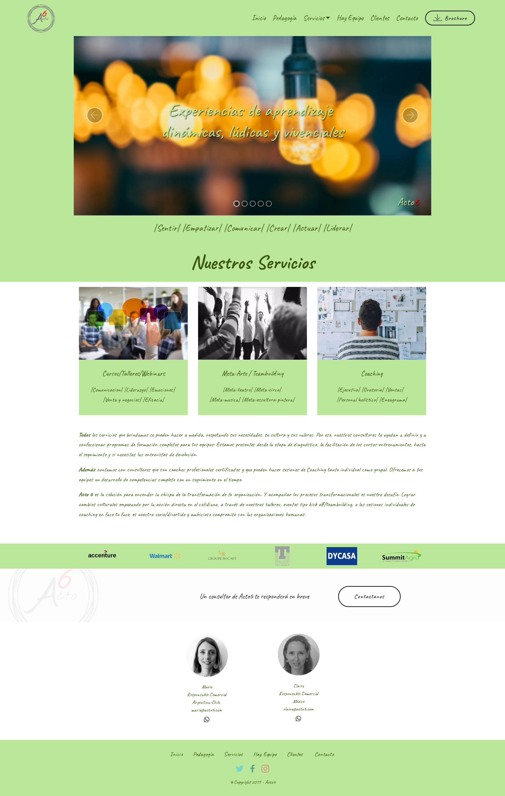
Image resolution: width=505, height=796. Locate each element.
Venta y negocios (122, 399)
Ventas (394, 389)
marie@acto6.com (206, 710)
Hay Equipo (350, 18)
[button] (95, 115)
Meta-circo (267, 389)
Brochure (450, 18)
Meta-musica (224, 399)
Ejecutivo (348, 389)
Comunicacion (106, 389)
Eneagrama (393, 399)
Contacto (407, 18)
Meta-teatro (237, 389)
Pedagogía (284, 18)
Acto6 (270, 782)
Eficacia (153, 399)
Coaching (372, 373)
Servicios (313, 18)
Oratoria (372, 389)
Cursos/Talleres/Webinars (133, 373)
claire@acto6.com (298, 709)
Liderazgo (136, 389)
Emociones (162, 389)
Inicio (259, 18)
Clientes (379, 18)
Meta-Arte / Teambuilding (252, 373)
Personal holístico (357, 399)
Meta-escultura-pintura (267, 399)
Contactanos (369, 596)
